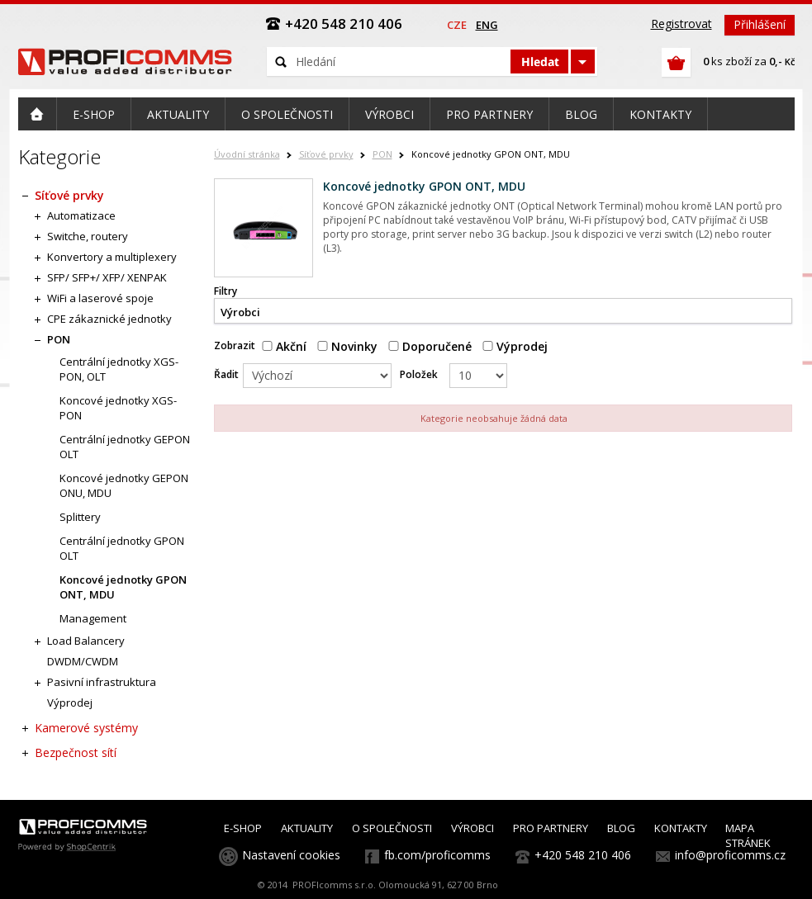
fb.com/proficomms (437, 855)
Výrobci (240, 312)
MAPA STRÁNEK (748, 835)
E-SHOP (243, 828)
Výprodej (515, 346)
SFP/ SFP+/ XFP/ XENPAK (107, 277)
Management (92, 618)
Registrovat (681, 23)
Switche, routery (87, 236)
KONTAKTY (680, 828)
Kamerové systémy (86, 728)
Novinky (347, 346)
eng (487, 24)
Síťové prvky (326, 154)
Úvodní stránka (247, 154)
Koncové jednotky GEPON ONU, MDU (123, 485)
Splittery (80, 516)
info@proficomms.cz (730, 855)
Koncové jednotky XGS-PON (118, 408)
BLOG (621, 828)
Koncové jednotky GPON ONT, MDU (123, 587)
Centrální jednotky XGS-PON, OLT (118, 369)
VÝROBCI (472, 828)
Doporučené (430, 346)
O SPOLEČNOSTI (392, 828)
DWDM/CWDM (82, 661)
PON (382, 154)
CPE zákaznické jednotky (109, 318)
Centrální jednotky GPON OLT (121, 548)
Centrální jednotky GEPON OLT (124, 446)
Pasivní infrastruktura (101, 681)
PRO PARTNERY (550, 828)
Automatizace (81, 215)
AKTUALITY (307, 828)
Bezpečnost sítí (75, 752)
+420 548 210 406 (582, 855)
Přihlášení (760, 24)
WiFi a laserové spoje (100, 298)
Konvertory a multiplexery (112, 256)
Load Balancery (86, 640)
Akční (284, 346)
